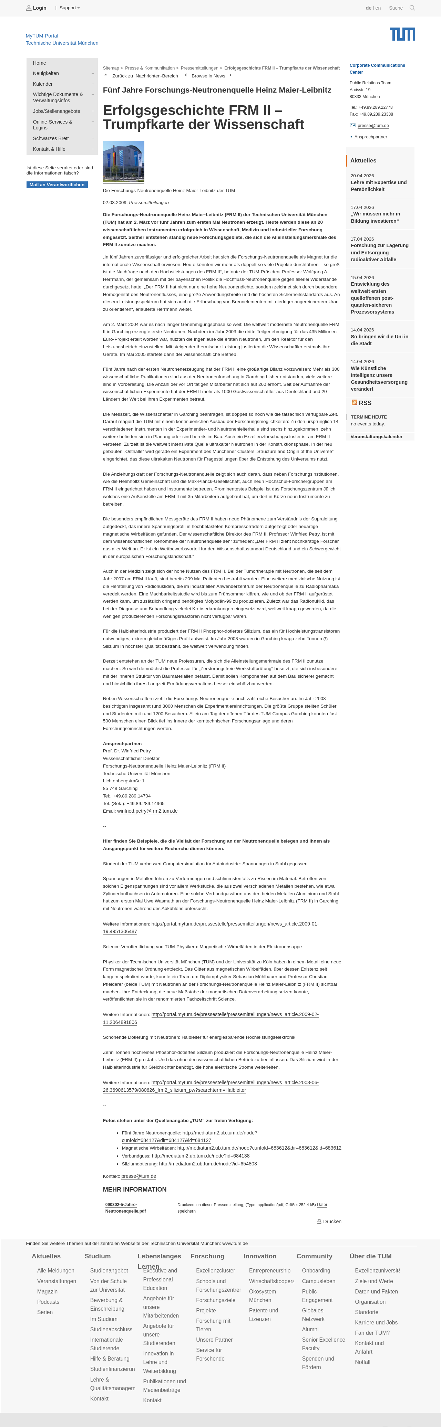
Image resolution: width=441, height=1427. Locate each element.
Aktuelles (45, 1242)
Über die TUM (370, 1242)
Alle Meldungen (55, 1257)
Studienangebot (108, 1257)
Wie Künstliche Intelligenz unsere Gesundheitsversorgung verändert (380, 366)
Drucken (329, 1208)
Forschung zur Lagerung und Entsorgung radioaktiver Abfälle (378, 250)
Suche (402, 8)
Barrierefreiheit (198, 1409)
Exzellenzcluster (214, 1257)
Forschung (207, 1242)
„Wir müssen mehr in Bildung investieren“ (374, 216)
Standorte (366, 1297)
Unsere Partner (213, 1323)
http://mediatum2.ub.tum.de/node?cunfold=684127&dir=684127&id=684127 (261, 1129)
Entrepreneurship (269, 1257)
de (370, 7)
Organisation (369, 1287)
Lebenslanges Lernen (158, 1247)
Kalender (91, 82)
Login (36, 8)
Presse (85, 1409)
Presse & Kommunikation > (149, 67)
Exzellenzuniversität (378, 1257)
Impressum (157, 1409)
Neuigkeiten (91, 72)
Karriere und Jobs (375, 1307)
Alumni (310, 1297)
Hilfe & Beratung (109, 1341)
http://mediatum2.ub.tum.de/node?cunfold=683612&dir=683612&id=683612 (255, 1136)
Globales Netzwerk (324, 1287)
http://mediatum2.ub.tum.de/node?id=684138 (198, 1144)
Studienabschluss (110, 1314)
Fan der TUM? (371, 1317)
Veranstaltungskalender (375, 422)
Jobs (27, 1409)
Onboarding (315, 1257)
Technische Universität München (402, 31)
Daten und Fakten (375, 1277)
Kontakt (99, 1380)
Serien (44, 1297)
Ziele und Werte (373, 1267)
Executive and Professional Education (159, 1265)
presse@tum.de (137, 1163)
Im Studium (103, 1304)
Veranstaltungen (55, 1267)
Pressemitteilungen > (197, 67)
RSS (361, 389)
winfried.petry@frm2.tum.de (146, 810)
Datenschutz (119, 1409)
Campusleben (318, 1267)
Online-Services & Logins (91, 118)
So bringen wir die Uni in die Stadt (378, 328)
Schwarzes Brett (91, 128)
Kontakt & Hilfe (91, 138)
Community (314, 1242)
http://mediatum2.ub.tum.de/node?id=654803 (206, 1151)
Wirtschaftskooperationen (278, 1267)
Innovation (259, 1242)
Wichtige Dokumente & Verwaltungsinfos (91, 92)
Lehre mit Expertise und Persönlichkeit (377, 185)
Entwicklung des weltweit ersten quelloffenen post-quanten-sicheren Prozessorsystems (379, 291)
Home (39, 62)
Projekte (205, 1295)
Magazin (47, 1277)
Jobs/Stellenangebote (91, 108)
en (379, 7)
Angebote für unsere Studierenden (158, 1318)
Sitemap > (112, 67)
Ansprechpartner (370, 136)
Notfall (362, 1345)
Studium (97, 1242)
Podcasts (48, 1287)
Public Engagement (324, 1277)
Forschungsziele (215, 1285)
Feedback (55, 1409)
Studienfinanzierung (113, 1351)
